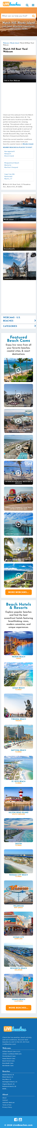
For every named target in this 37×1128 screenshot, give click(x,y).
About (4, 1098)
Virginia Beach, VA (8, 1084)
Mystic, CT (8, 179)
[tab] (18, 319)
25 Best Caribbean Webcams (12, 1054)
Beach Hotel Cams (8, 1061)
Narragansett (9, 151)
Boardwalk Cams (7, 1063)
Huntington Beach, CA (9, 1082)
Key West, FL (6, 1079)
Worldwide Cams (8, 1066)
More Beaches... (18, 1007)
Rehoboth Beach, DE (9, 1086)
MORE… (5, 1089)
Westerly (7, 165)
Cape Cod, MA (9, 174)
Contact (5, 1100)
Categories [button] (10, 326)
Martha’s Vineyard (11, 167)
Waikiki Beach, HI (8, 1075)
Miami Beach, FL (7, 1077)
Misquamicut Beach (11, 163)
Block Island (9, 156)
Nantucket (8, 176)
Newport (7, 154)
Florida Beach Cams (9, 1056)
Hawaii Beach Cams (8, 1059)
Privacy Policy (7, 1107)
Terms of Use (6, 1105)
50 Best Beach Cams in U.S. (11, 1052)
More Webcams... (18, 592)
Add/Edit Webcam (8, 1103)
